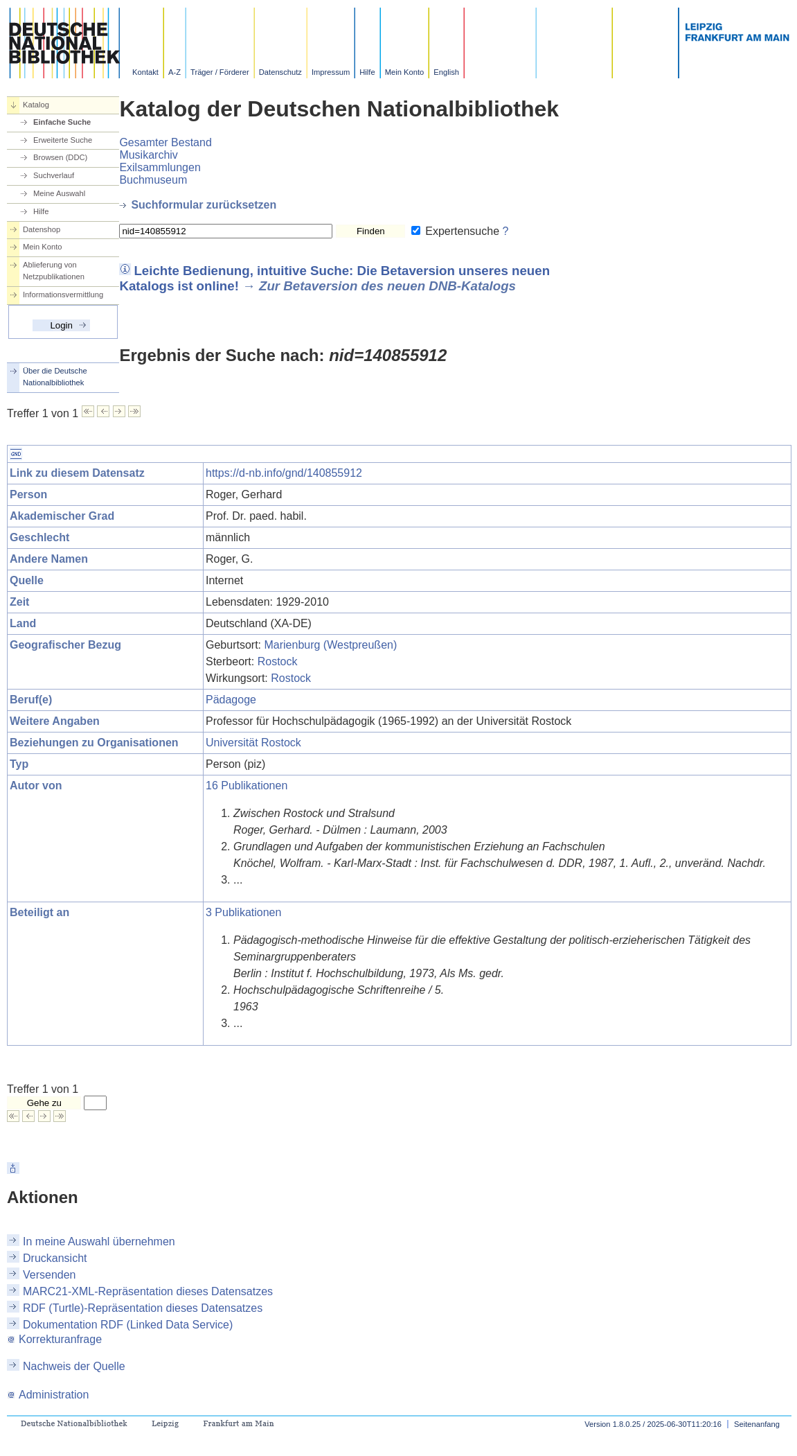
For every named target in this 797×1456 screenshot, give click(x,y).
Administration (48, 1395)
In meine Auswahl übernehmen (99, 1241)
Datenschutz (280, 72)
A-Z (174, 72)
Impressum (331, 72)
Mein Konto (404, 72)
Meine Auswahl (59, 193)
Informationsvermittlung (63, 294)
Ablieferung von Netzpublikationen (53, 271)
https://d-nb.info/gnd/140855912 (284, 473)
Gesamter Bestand (165, 142)
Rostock (278, 661)
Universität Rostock (253, 742)
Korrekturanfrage (54, 1339)
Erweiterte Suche (62, 140)
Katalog (36, 104)
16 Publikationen (246, 785)
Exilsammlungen (159, 167)
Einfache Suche (62, 122)
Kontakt (145, 72)
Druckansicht (55, 1258)
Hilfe (367, 72)
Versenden (49, 1275)
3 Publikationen (243, 912)
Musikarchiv (148, 155)
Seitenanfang (757, 1424)
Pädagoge (231, 699)
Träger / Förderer (219, 72)
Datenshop (41, 229)
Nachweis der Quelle (74, 1366)
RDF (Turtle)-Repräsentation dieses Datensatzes (142, 1308)
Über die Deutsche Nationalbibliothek (55, 377)
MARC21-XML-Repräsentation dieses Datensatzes (148, 1291)
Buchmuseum (153, 180)
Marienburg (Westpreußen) (330, 645)
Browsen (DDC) (60, 157)
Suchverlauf (53, 175)
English (446, 72)
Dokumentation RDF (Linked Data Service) (128, 1325)
